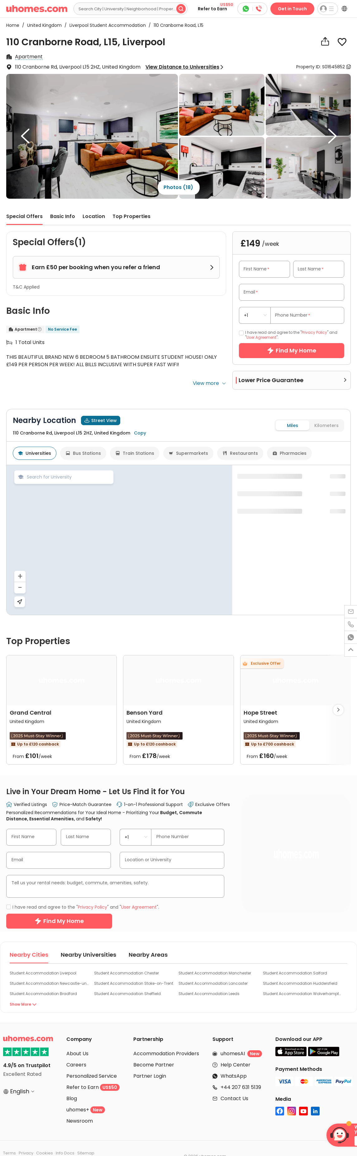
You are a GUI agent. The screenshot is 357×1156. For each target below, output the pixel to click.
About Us (77, 1038)
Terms (9, 1137)
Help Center (235, 1049)
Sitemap (85, 1137)
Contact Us (234, 1082)
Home (12, 25)
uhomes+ (85, 1094)
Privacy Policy (314, 332)
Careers (76, 1049)
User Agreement (261, 337)
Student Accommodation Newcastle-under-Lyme (49, 967)
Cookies (44, 1137)
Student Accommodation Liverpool (43, 957)
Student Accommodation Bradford (43, 978)
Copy (140, 557)
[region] (119, 664)
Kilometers (326, 549)
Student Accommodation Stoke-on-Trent (133, 967)
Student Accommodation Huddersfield (300, 967)
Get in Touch (292, 9)
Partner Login (149, 1060)
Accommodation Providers (166, 1038)
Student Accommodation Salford (295, 957)
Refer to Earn (216, 7)
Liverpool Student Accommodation (105, 25)
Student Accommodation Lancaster (213, 967)
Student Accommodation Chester (126, 957)
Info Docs (65, 1137)
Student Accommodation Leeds (209, 978)
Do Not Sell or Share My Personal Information (82, 1144)
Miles (292, 549)
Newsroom (79, 1105)
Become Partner (153, 1049)
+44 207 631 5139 (241, 1071)
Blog (71, 1082)
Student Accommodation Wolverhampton (303, 978)
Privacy (26, 1137)
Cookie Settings (19, 1144)
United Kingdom (42, 25)
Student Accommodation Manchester (214, 957)
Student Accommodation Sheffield (127, 978)
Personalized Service (91, 1060)
